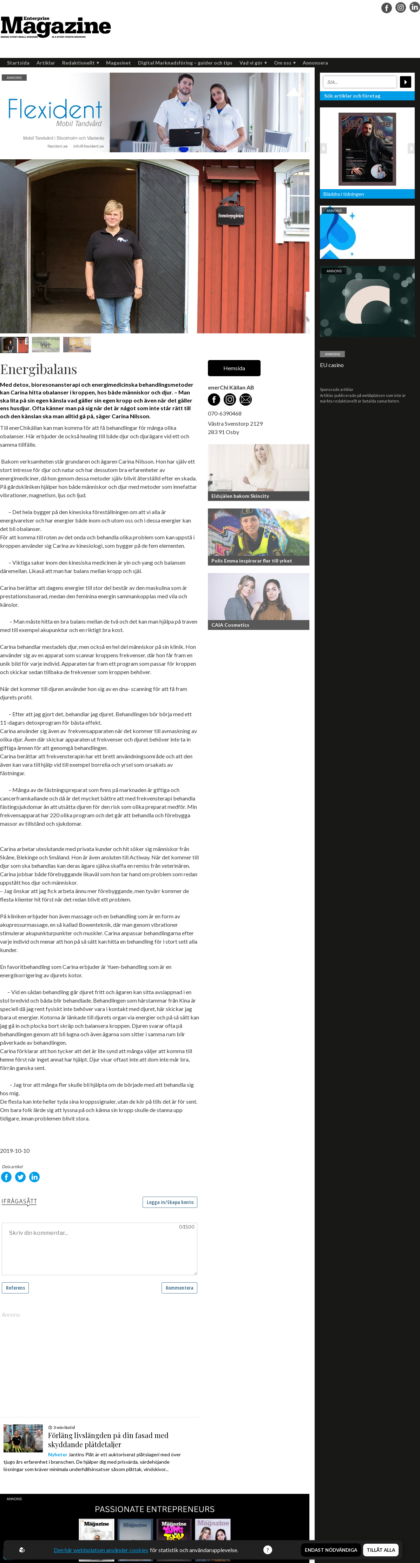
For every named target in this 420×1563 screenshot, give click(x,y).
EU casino (332, 364)
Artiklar (46, 63)
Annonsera (315, 63)
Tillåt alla (381, 1550)
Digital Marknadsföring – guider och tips (185, 63)
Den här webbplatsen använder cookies (101, 1550)
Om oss (285, 63)
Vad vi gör (253, 63)
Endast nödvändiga (331, 1550)
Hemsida (234, 368)
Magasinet (118, 63)
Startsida (18, 63)
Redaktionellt (80, 63)
